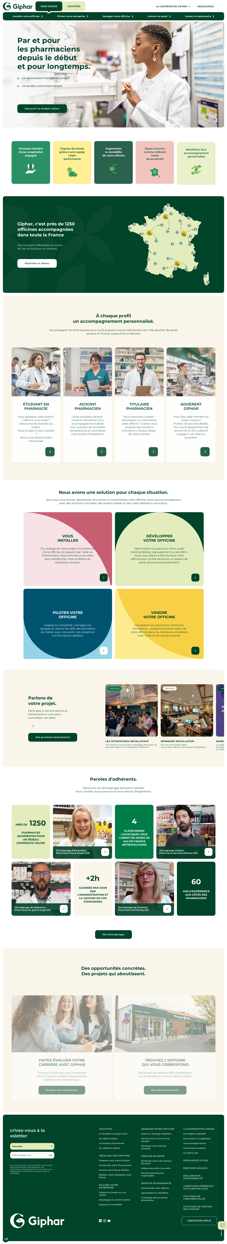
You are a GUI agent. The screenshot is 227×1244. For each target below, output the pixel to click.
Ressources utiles (195, 1160)
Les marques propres (194, 1148)
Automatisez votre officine (155, 1188)
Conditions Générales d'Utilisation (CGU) (198, 1187)
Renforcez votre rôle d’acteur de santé (156, 1162)
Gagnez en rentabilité (110, 1204)
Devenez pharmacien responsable (152, 1174)
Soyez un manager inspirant (156, 1133)
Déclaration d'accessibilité (193, 1177)
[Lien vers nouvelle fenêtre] (82, 832)
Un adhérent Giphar (109, 1148)
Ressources (206, 6)
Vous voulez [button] (49, 6)
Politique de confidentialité (194, 1197)
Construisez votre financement (115, 1165)
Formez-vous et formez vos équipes (155, 1139)
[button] (27, 16)
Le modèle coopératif (194, 1133)
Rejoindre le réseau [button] (37, 263)
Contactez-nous (199, 1220)
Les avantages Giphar (194, 1143)
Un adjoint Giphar (108, 1138)
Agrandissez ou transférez (154, 1193)
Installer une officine (114, 1155)
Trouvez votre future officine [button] (114, 1170)
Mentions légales (195, 1168)
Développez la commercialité (114, 1199)
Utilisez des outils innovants (156, 1168)
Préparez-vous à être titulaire (114, 1160)
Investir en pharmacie (156, 1183)
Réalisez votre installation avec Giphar (115, 1176)
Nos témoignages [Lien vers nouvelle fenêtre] (113, 934)
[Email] (29, 1155)
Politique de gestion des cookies (197, 1207)
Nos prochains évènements (53, 737)
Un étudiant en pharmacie (113, 1133)
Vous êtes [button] (73, 6)
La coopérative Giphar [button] (171, 6)
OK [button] (50, 1155)
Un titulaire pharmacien (112, 1143)
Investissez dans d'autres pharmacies (154, 1199)
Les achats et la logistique (197, 1138)
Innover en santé (153, 1156)
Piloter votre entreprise (108, 1186)
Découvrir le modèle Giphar (42, 108)
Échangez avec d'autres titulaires (153, 1147)
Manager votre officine (157, 1129)
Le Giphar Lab (190, 1153)
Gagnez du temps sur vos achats (112, 1193)
